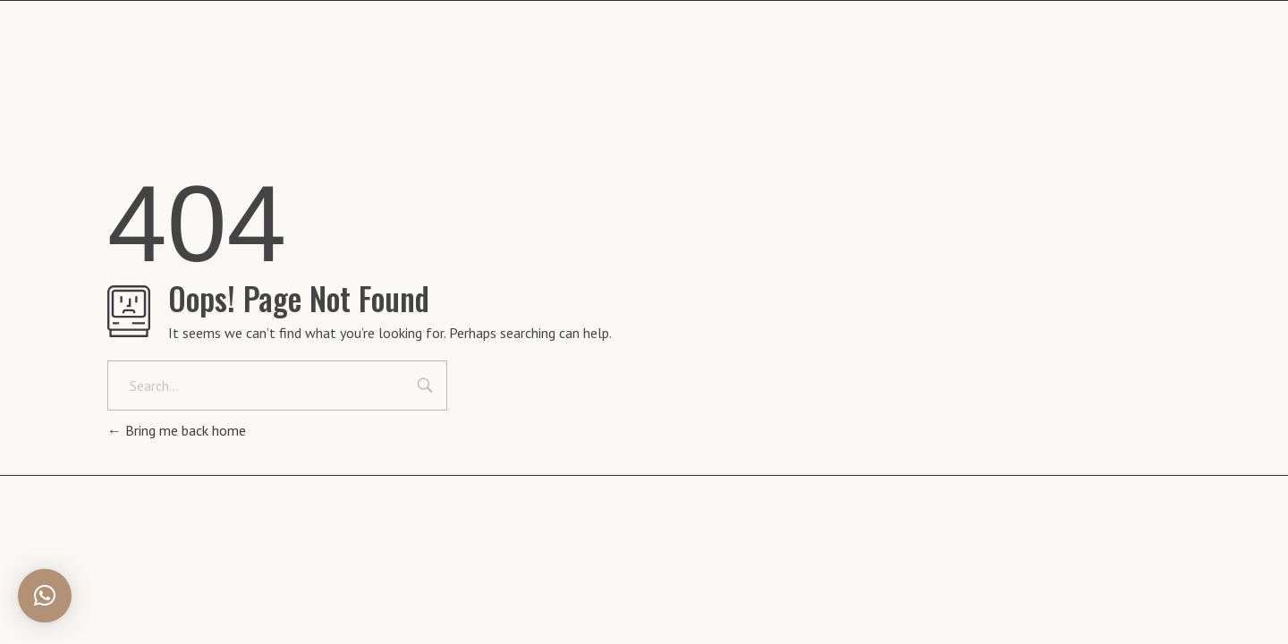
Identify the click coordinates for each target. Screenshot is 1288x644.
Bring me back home (176, 430)
